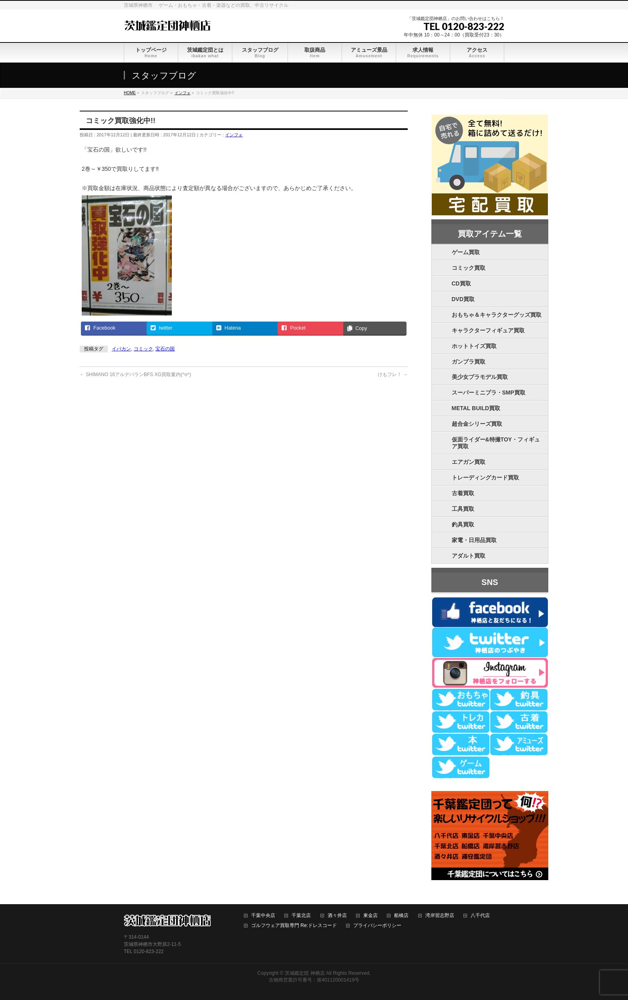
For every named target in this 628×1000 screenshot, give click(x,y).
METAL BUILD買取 (476, 408)
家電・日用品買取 (474, 540)
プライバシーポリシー (377, 925)
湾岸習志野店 (439, 915)
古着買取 (463, 493)
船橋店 (401, 915)
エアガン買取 (468, 462)
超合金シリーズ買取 (477, 424)
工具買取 (463, 509)
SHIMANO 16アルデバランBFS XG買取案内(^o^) (135, 374)
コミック (143, 349)
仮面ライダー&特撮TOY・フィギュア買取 (496, 442)
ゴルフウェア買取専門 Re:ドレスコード (294, 925)
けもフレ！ (393, 374)
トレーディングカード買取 (485, 477)
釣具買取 (463, 524)
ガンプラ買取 (468, 361)
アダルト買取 (468, 556)
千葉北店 (301, 915)
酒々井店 (337, 915)
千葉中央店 (263, 915)
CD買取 (461, 283)
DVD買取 (463, 299)
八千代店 (480, 915)
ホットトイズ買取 (474, 346)
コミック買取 (468, 268)
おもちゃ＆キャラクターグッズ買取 (496, 315)
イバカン (121, 349)
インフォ (234, 134)
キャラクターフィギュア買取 (488, 330)
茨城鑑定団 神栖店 (304, 973)
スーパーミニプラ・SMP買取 (488, 392)
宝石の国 (165, 349)
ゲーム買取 (466, 252)
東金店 (370, 915)
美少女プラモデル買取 (480, 377)
